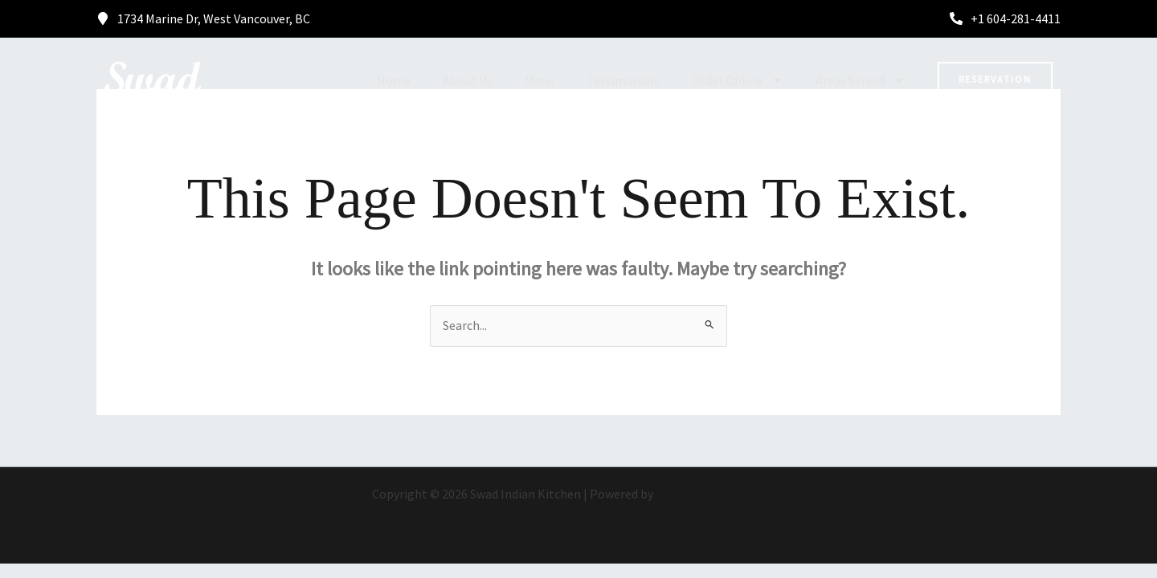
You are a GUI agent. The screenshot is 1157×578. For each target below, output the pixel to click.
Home (394, 80)
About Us (468, 80)
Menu (539, 80)
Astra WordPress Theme (720, 494)
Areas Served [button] (861, 80)
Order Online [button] (737, 80)
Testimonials (623, 80)
